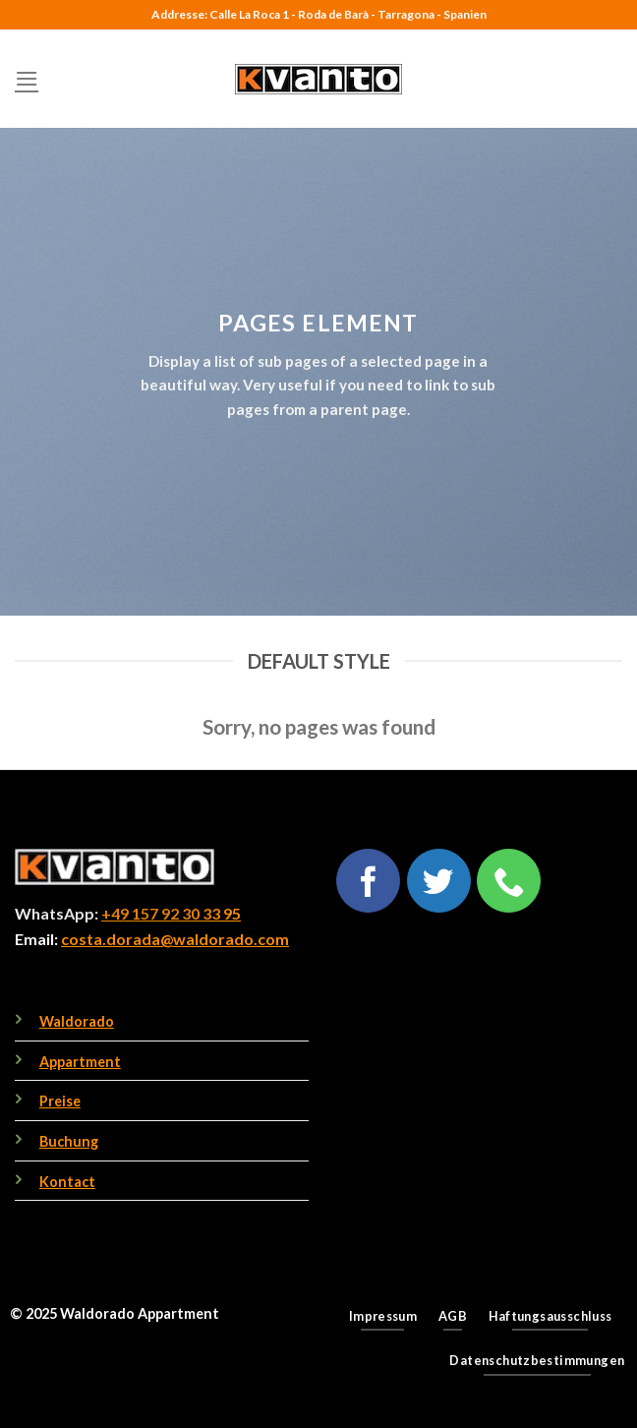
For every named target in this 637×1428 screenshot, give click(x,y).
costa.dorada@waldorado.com (175, 938)
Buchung (68, 1141)
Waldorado (76, 1021)
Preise (60, 1101)
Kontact (67, 1181)
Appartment (80, 1061)
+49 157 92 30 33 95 (171, 913)
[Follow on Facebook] (368, 881)
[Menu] (26, 78)
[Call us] (509, 881)
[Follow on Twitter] (439, 881)
